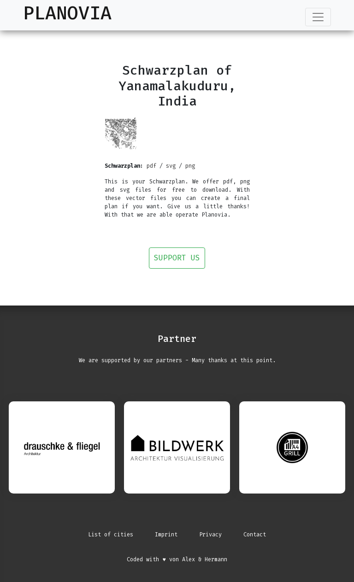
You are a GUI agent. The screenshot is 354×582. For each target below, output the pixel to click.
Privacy (210, 534)
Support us (177, 258)
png (190, 166)
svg (171, 166)
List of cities (110, 534)
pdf (151, 166)
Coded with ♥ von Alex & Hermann (177, 559)
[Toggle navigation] (318, 17)
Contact (254, 534)
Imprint (166, 534)
